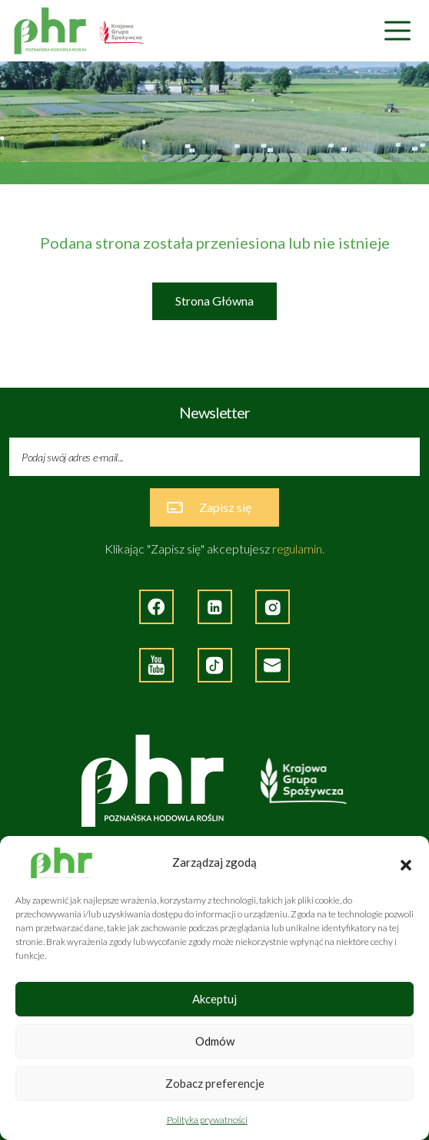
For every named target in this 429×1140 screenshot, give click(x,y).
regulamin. (298, 548)
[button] (406, 863)
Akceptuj (214, 999)
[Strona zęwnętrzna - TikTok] (215, 665)
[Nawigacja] (397, 31)
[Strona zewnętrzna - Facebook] (156, 607)
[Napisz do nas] (272, 665)
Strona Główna (214, 300)
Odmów (214, 1041)
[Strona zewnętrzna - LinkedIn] (215, 607)
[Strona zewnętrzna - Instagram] (272, 607)
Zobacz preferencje (214, 1083)
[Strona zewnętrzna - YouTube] (156, 665)
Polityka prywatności (207, 1119)
